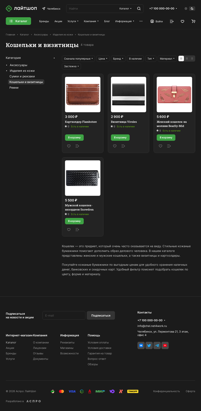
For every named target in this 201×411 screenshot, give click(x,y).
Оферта (190, 391)
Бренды (11, 353)
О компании (41, 342)
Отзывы (38, 353)
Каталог (11, 342)
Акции (10, 348)
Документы (40, 359)
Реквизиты (67, 342)
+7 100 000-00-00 (161, 8)
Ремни (14, 87)
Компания (40, 335)
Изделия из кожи (22, 70)
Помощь (94, 335)
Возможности (69, 353)
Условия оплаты (98, 342)
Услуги (10, 359)
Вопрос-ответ (97, 359)
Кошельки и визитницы (26, 82)
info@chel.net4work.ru (152, 326)
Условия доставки (99, 348)
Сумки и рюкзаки (22, 76)
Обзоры (93, 364)
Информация (69, 335)
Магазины (66, 348)
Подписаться (100, 315)
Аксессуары (18, 65)
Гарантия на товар (100, 353)
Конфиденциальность (166, 391)
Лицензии (39, 348)
